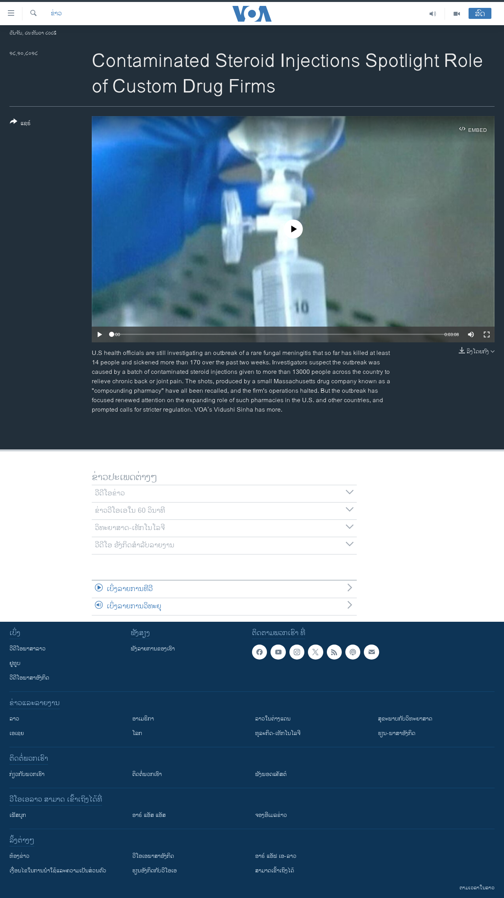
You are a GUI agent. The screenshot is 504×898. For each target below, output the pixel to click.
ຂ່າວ (56, 13)
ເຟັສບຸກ (17, 815)
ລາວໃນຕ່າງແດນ (273, 719)
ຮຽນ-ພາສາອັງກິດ (396, 733)
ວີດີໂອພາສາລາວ (27, 649)
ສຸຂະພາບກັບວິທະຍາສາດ (405, 719)
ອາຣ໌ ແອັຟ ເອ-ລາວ (275, 856)
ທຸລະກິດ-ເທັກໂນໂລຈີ (277, 733)
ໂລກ (137, 733)
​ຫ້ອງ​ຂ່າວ (19, 856)
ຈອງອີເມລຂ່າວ (271, 815)
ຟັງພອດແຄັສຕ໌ (271, 774)
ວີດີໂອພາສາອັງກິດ (29, 678)
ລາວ (14, 719)
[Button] (20, 124)
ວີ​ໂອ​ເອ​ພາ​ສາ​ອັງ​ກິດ (153, 856)
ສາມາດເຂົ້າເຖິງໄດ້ (274, 871)
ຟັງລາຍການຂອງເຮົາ (153, 649)
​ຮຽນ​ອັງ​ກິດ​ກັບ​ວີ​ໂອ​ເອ (154, 871)
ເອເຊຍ (16, 733)
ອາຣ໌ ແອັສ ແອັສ (149, 815)
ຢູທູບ (14, 663)
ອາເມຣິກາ (143, 719)
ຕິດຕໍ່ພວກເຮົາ (147, 774)
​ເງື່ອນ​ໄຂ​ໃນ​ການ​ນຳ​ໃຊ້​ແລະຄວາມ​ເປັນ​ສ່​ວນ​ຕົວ (57, 871)
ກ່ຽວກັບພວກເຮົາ (26, 774)
